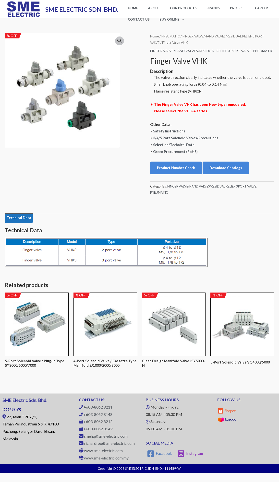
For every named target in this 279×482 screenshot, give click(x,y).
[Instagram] (190, 463)
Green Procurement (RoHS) (176, 159)
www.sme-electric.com (103, 460)
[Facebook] (159, 463)
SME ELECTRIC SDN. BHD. (81, 11)
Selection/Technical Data (175, 152)
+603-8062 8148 (98, 423)
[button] (119, 45)
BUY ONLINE (135, 23)
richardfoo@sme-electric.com (109, 452)
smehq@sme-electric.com (106, 445)
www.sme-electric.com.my (106, 467)
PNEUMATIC (172, 40)
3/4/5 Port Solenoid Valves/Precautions (187, 145)
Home (154, 40)
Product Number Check (177, 176)
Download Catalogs (228, 176)
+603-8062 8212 (98, 431)
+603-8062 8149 (98, 438)
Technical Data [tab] (20, 226)
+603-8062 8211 (98, 416)
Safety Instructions (169, 139)
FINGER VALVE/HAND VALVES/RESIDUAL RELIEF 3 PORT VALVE (204, 55)
